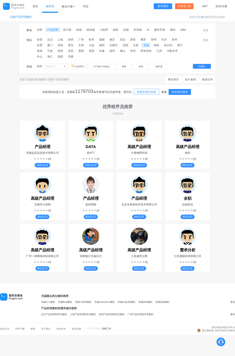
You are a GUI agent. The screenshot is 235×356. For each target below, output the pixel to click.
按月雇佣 (190, 79)
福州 (102, 45)
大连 (91, 45)
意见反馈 (76, 329)
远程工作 (106, 328)
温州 (112, 50)
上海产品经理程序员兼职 (83, 314)
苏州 (174, 39)
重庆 (143, 39)
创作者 (159, 66)
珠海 (39, 50)
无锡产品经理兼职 (21, 16)
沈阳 (125, 45)
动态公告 (4, 329)
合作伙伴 (61, 329)
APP (205, 6)
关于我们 (46, 329)
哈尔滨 (168, 45)
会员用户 (78, 66)
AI (148, 29)
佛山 (122, 50)
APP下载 (20, 329)
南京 (112, 39)
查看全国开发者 (146, 91)
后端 (126, 29)
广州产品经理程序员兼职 (140, 314)
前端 (79, 29)
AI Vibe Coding (101, 66)
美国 (91, 50)
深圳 (70, 39)
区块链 (138, 29)
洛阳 (60, 56)
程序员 (50, 6)
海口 (50, 56)
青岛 (70, 45)
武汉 (122, 39)
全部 (39, 29)
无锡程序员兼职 (36, 79)
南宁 (180, 45)
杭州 (91, 39)
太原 (135, 45)
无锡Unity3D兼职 (126, 302)
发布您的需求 (180, 91)
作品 (85, 6)
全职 (140, 66)
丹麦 (70, 56)
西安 (133, 39)
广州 (81, 39)
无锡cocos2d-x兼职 (104, 302)
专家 (123, 66)
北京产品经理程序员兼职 (54, 314)
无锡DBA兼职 (145, 302)
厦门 (50, 45)
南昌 (156, 45)
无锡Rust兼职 (65, 302)
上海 (60, 39)
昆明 (60, 50)
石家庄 (113, 45)
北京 (50, 39)
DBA (183, 29)
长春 (102, 50)
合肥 (39, 45)
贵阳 (81, 50)
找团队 (201, 66)
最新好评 (207, 79)
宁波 (50, 50)
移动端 (91, 29)
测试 (172, 29)
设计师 (67, 29)
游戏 (115, 29)
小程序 (104, 29)
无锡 (146, 45)
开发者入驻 (184, 6)
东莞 (70, 50)
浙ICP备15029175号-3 (223, 327)
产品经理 (52, 29)
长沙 (164, 39)
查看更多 (117, 113)
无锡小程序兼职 (83, 302)
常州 (133, 50)
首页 (35, 6)
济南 (60, 45)
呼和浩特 (146, 50)
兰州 (159, 50)
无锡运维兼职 (162, 302)
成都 (102, 39)
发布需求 (162, 6)
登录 (218, 6)
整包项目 (173, 79)
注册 (224, 6)
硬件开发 (159, 29)
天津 (81, 45)
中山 (39, 56)
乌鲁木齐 (172, 50)
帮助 (33, 329)
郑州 (153, 39)
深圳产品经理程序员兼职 (112, 314)
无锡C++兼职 (48, 302)
